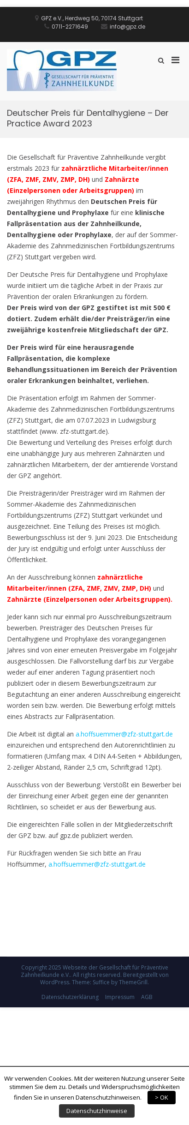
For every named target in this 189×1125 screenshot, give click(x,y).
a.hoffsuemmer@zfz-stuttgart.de (124, 734)
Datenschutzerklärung (70, 997)
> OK (161, 1097)
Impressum (120, 997)
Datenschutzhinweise (96, 1111)
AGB (147, 997)
